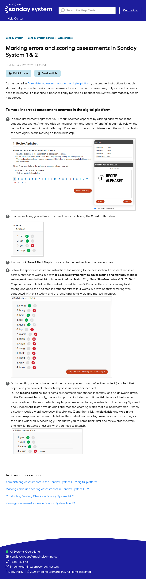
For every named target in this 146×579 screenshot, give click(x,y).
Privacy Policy (14, 571)
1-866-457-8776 (19, 561)
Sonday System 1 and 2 (41, 37)
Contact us (130, 10)
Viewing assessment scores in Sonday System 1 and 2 (40, 503)
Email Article (47, 73)
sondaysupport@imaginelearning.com (35, 556)
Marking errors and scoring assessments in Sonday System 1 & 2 (47, 489)
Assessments (65, 37)
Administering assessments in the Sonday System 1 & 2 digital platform (51, 482)
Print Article (18, 73)
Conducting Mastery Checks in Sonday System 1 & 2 (40, 496)
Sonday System (14, 37)
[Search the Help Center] (87, 10)
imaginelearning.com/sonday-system (34, 566)
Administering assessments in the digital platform (59, 83)
